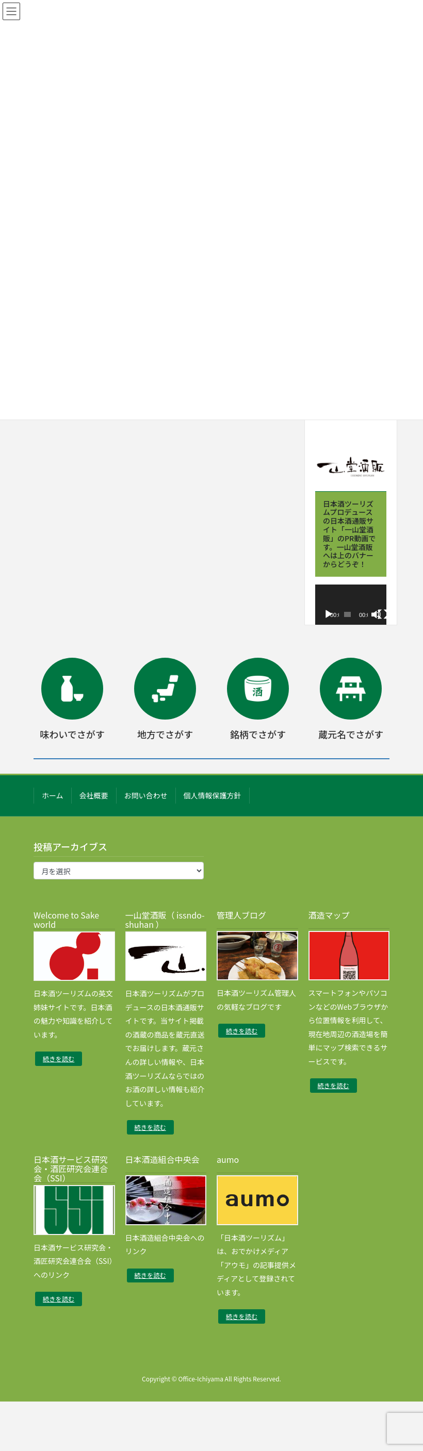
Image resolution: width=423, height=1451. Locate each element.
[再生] (328, 614)
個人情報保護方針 (212, 795)
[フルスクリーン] (383, 614)
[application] (350, 605)
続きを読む (58, 1058)
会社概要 (93, 795)
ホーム (52, 795)
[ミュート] (376, 614)
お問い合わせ (146, 795)
